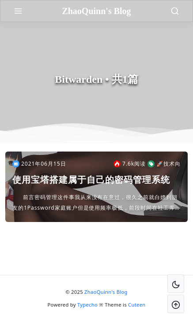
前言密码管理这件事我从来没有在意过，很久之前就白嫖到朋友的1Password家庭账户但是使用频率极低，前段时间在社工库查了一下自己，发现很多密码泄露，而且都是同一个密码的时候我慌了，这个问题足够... (96, 203)
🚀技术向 (164, 163)
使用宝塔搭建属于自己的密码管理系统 (91, 180)
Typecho (87, 304)
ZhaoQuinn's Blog (106, 292)
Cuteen (136, 304)
